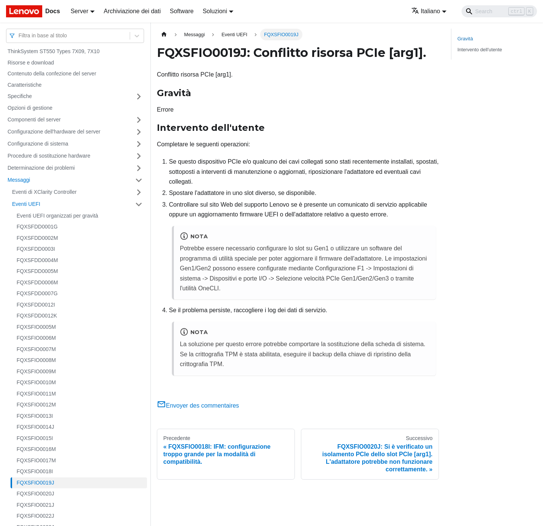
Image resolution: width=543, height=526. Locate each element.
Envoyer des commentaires (198, 405)
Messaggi (19, 180)
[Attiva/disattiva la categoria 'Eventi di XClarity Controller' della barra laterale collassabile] (138, 192)
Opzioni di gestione (30, 108)
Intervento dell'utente (479, 49)
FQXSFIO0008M (36, 360)
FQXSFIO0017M (36, 460)
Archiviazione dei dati (132, 11)
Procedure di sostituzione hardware (49, 156)
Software (181, 11)
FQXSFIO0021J (35, 505)
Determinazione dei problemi (41, 168)
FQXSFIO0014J (35, 427)
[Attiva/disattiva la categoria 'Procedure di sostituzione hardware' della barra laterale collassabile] (138, 156)
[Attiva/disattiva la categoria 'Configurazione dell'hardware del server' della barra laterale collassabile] (138, 132)
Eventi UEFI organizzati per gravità (57, 216)
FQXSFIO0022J (35, 516)
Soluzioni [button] (214, 11)
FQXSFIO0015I (35, 438)
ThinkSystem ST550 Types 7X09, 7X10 (54, 51)
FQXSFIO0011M (36, 394)
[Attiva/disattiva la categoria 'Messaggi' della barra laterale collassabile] (138, 180)
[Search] (499, 11)
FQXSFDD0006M (37, 282)
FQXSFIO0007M (36, 349)
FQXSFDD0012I (36, 305)
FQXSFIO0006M (36, 338)
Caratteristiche (24, 85)
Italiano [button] (425, 11)
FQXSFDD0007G (37, 293)
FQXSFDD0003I (36, 249)
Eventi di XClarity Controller (44, 192)
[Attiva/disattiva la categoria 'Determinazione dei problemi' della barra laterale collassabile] (138, 168)
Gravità (465, 38)
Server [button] (79, 11)
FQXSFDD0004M (37, 260)
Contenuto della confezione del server (52, 74)
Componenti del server (34, 120)
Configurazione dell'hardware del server (54, 132)
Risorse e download (31, 63)
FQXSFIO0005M (36, 327)
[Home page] (164, 34)
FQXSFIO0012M (36, 405)
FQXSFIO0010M (36, 382)
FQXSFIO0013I (35, 416)
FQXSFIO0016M (36, 449)
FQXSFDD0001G (37, 227)
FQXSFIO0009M (36, 371)
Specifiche (20, 96)
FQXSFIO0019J (35, 483)
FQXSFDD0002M (37, 238)
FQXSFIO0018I (35, 471)
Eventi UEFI (26, 204)
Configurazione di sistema (38, 144)
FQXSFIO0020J (35, 494)
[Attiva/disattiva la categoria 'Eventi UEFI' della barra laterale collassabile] (138, 204)
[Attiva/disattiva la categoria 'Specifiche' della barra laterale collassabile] (138, 96)
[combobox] (19, 35)
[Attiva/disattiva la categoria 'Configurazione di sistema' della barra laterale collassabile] (138, 144)
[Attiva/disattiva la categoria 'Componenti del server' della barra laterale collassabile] (138, 120)
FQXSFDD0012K (37, 316)
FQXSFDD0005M (37, 271)
